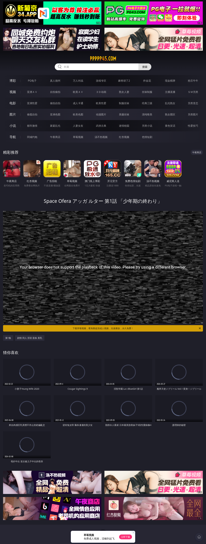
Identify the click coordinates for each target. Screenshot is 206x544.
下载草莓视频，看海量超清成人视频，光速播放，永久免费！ (137, 328)
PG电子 (32, 80)
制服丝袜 (124, 103)
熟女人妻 (124, 92)
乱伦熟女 (170, 103)
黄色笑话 (170, 125)
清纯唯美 (147, 114)
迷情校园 (124, 125)
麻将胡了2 (124, 80)
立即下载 (125, 536)
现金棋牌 (170, 80)
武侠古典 (101, 125)
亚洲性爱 (32, 103)
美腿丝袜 (124, 114)
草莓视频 (78, 137)
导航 (12, 137)
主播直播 (170, 92)
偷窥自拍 (32, 114)
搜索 (144, 67)
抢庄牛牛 (193, 80)
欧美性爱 (101, 103)
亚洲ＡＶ (32, 92)
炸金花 (147, 80)
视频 (12, 92)
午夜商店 (55, 137)
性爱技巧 (193, 125)
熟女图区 (170, 114)
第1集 (8, 337)
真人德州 (55, 80)
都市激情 (32, 125)
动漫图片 (101, 114)
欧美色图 (78, 114)
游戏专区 (101, 80)
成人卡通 (78, 103)
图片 (12, 114)
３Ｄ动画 (101, 92)
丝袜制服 (147, 92)
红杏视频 (124, 137)
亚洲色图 (55, 114)
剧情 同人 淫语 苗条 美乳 (29, 337)
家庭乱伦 (55, 125)
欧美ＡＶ (78, 92)
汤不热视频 (101, 137)
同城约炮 (32, 137)
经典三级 (147, 103)
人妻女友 (78, 125)
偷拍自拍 (55, 103)
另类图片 (193, 114)
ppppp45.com (103, 58)
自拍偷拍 (55, 92)
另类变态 (193, 103)
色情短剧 (147, 137)
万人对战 (78, 80)
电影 (12, 103)
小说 (12, 125)
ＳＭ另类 (193, 92)
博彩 (12, 80)
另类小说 (147, 125)
